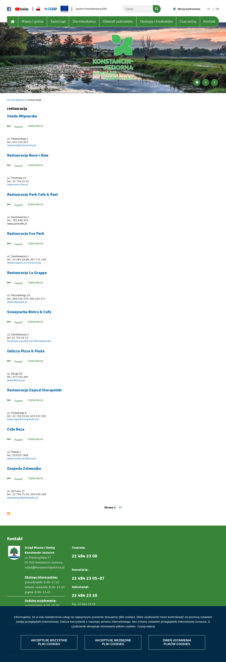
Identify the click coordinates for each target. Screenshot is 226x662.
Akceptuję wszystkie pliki (49, 642)
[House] (12, 21)
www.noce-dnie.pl (17, 184)
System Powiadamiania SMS (91, 8)
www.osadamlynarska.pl (21, 145)
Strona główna (16, 100)
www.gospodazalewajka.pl (22, 497)
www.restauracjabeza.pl (21, 458)
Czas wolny (188, 21)
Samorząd (58, 21)
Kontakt (209, 21)
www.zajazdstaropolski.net (23, 419)
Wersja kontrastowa (189, 9)
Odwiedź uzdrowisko (118, 21)
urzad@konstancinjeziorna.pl (44, 567)
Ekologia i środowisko (156, 21)
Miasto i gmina (32, 21)
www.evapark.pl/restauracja (24, 262)
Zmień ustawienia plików (176, 642)
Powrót (18, 127)
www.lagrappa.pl (17, 302)
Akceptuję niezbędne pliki (113, 642)
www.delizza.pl (16, 380)
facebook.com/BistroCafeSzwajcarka (29, 341)
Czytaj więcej (146, 626)
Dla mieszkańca (84, 21)
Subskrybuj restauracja (8, 513)
